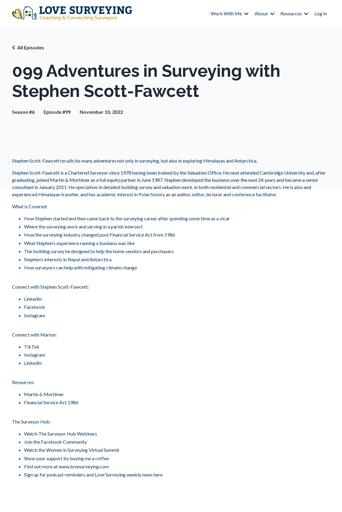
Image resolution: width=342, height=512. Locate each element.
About (264, 13)
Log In (320, 13)
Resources (294, 13)
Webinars (86, 433)
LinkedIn (33, 299)
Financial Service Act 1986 (51, 402)
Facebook (34, 307)
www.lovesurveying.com (84, 466)
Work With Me (230, 13)
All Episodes (30, 47)
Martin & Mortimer (70, 180)
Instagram (34, 315)
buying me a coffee (89, 458)
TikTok (31, 346)
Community (74, 442)
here (158, 474)
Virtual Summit (103, 450)
